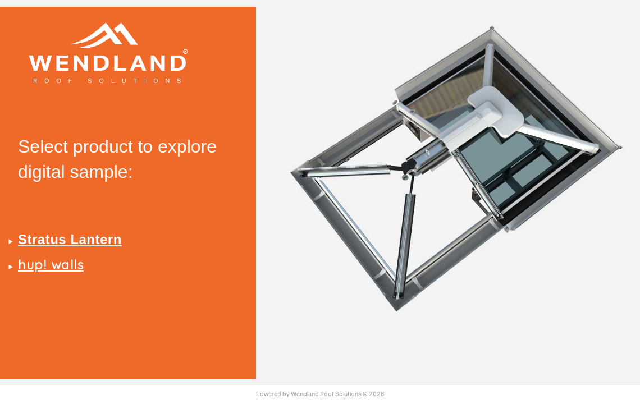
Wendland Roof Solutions (326, 394)
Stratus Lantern (70, 239)
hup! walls (51, 264)
